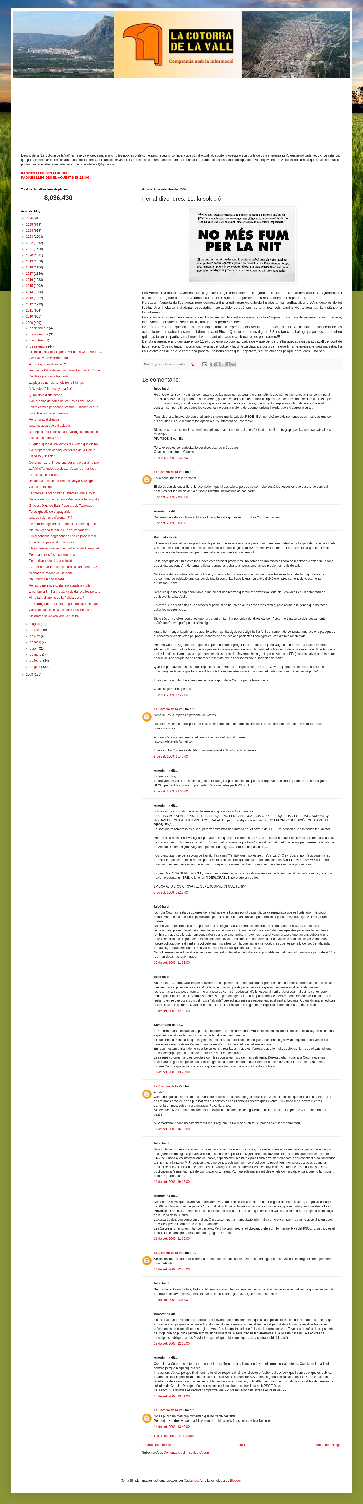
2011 (30, 310)
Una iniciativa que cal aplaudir (50, 425)
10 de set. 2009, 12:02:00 (172, 1011)
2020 (30, 255)
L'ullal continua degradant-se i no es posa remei (62, 536)
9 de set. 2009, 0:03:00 (170, 523)
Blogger (235, 1480)
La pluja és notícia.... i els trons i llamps (56, 383)
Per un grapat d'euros (44, 419)
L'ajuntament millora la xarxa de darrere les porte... (64, 591)
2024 (30, 230)
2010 (30, 316)
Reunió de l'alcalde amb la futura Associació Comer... (66, 370)
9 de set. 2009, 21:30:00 (171, 791)
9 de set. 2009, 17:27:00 (171, 695)
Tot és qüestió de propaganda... (51, 512)
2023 (30, 236)
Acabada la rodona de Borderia (51, 573)
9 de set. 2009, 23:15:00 (171, 892)
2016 (30, 280)
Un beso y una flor (41, 456)
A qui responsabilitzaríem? (47, 364)
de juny (35, 636)
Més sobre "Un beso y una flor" (50, 389)
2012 (30, 304)
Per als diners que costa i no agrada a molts (59, 585)
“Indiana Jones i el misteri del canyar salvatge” (61, 481)
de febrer (36, 660)
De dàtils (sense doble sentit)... (50, 376)
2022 (30, 243)
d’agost (35, 624)
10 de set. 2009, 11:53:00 (172, 962)
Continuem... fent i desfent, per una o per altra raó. (64, 462)
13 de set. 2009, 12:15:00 (172, 1343)
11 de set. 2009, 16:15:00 (172, 1129)
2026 (30, 218)
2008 (30, 674)
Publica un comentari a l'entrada (171, 1436)
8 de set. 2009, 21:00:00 (171, 497)
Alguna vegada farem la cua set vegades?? (59, 530)
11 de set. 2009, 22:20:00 (172, 1269)
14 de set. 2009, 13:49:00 (172, 1427)
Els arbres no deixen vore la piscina (54, 616)
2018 (30, 267)
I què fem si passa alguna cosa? (51, 542)
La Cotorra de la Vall (169, 472)
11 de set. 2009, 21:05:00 (172, 1239)
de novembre (39, 334)
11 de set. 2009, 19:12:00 (172, 1182)
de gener (36, 667)
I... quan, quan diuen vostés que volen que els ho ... (65, 444)
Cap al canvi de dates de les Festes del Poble (61, 401)
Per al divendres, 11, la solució (50, 561)
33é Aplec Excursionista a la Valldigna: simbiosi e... (64, 432)
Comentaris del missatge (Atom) (186, 1452)
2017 (30, 274)
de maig (36, 642)
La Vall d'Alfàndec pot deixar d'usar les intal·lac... (63, 468)
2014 (30, 292)
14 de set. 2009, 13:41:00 (172, 1396)
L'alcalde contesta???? (45, 438)
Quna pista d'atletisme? (45, 395)
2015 (30, 286)
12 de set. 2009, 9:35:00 (171, 1300)
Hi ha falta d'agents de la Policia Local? (56, 597)
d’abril (34, 648)
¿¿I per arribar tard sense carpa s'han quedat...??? (64, 567)
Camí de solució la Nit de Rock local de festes (61, 610)
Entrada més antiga (327, 1445)
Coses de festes (40, 487)
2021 (30, 249)
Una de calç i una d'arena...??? (51, 518)
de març (36, 654)
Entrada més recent (157, 1445)
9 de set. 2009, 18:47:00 (171, 756)
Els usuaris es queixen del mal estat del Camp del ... (65, 548)
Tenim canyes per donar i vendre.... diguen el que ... (65, 407)
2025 (30, 224)
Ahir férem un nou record (46, 579)
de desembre (39, 328)
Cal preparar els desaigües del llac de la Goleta (62, 450)
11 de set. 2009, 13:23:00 (172, 1072)
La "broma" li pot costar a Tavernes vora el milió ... (64, 493)
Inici (242, 1445)
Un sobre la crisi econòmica (48, 413)
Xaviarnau (191, 1480)
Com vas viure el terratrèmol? (49, 358)
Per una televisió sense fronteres (52, 555)
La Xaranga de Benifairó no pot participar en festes (64, 604)
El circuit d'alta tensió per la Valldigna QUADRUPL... (65, 352)
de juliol (35, 630)
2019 (30, 261)
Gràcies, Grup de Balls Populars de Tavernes (60, 505)
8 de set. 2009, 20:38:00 (171, 458)
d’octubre (37, 340)
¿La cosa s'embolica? (44, 475)
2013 (30, 298)
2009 (30, 323)
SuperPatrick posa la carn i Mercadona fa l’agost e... (65, 499)
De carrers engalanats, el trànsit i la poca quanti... (63, 524)
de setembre (39, 346)
